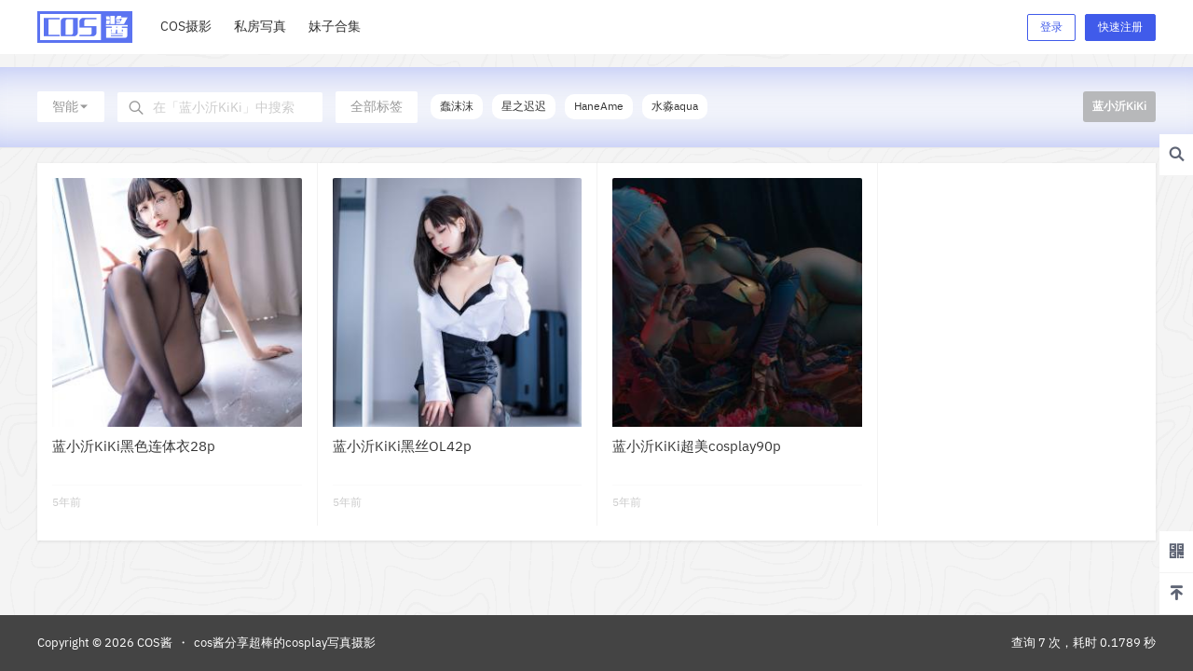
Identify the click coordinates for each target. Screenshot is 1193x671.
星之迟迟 (523, 106)
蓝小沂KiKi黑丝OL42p (402, 446)
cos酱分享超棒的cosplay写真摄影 (285, 642)
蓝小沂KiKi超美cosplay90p (696, 446)
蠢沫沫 (456, 106)
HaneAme (599, 106)
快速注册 (1120, 27)
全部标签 (376, 106)
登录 (1051, 27)
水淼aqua (674, 106)
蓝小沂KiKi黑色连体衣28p (133, 446)
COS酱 (153, 642)
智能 (70, 106)
